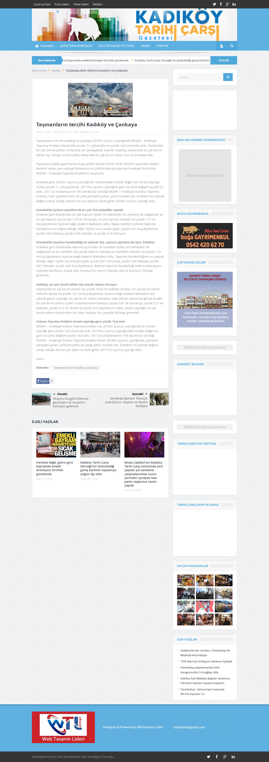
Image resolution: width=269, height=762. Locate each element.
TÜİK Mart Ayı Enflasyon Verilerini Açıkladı (206, 661)
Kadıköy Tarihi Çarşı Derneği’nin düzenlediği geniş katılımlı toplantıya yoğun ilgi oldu (195, 60)
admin (47, 131)
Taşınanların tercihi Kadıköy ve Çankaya (76, 367)
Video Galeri (81, 4)
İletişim (97, 4)
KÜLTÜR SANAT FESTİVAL (117, 46)
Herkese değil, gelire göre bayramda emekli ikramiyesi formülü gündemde (87, 60)
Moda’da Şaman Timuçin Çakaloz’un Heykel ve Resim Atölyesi (126, 402)
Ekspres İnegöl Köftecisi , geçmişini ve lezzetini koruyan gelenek (71, 402)
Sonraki (139, 394)
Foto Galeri (62, 4)
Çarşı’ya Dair (42, 4)
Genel (95, 131)
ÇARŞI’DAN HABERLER (76, 46)
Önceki (60, 394)
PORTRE (162, 46)
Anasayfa (44, 45)
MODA (145, 46)
